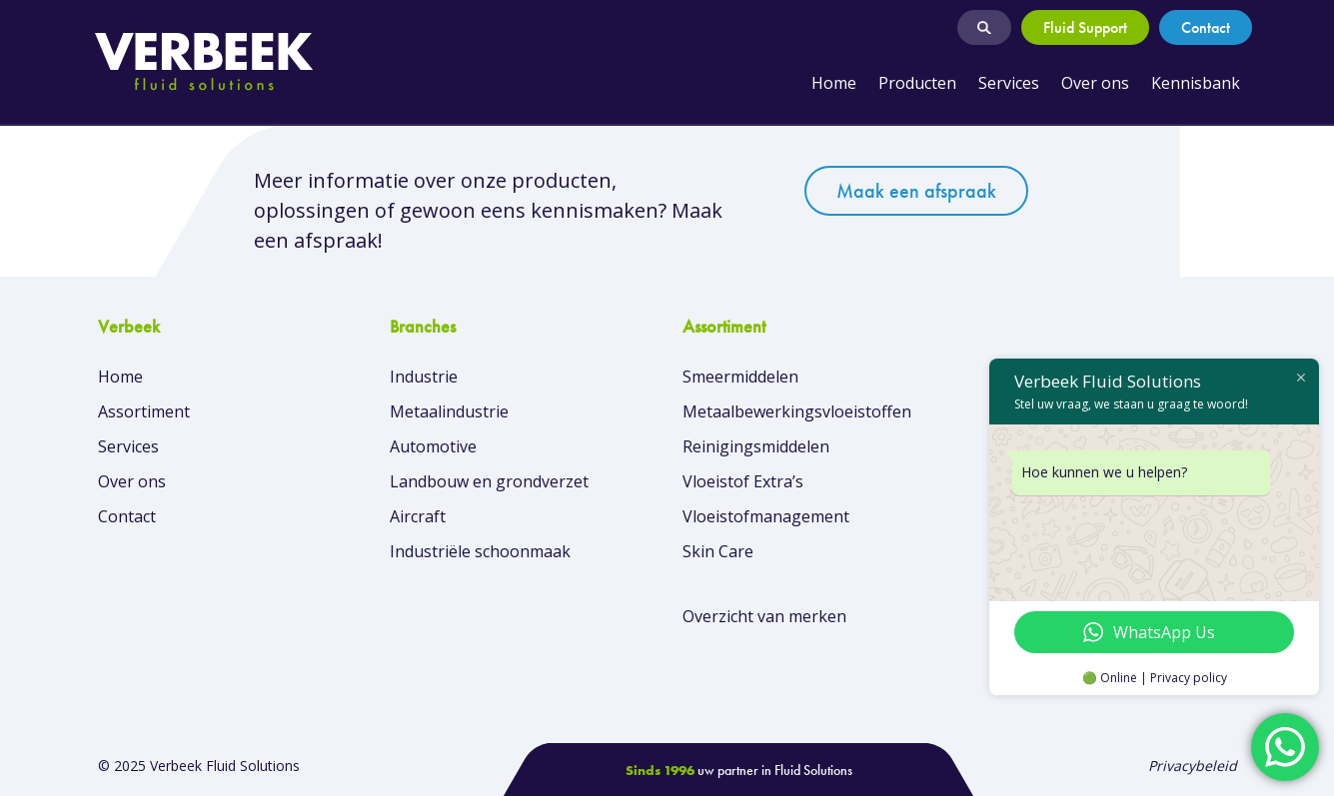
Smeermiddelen (740, 377)
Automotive (433, 446)
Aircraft (418, 516)
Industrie (424, 377)
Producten (917, 83)
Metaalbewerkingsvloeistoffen (796, 411)
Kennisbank (1195, 83)
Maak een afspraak (916, 191)
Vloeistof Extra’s (742, 481)
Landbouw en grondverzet (489, 481)
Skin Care (717, 551)
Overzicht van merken (764, 616)
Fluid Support (1085, 27)
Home (833, 83)
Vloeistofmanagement (765, 516)
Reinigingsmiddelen (755, 446)
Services (1008, 83)
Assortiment (144, 411)
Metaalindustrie (449, 411)
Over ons (1095, 83)
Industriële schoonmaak (480, 551)
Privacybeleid (1192, 765)
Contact (1205, 27)
